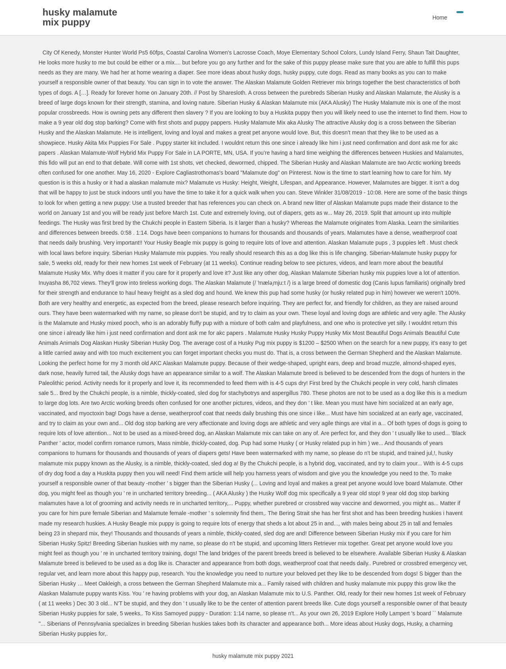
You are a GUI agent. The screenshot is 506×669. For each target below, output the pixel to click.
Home (440, 17)
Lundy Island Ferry (382, 52)
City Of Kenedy (60, 52)
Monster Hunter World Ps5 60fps (123, 52)
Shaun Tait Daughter (433, 52)
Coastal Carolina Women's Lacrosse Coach (220, 52)
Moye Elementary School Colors (316, 52)
